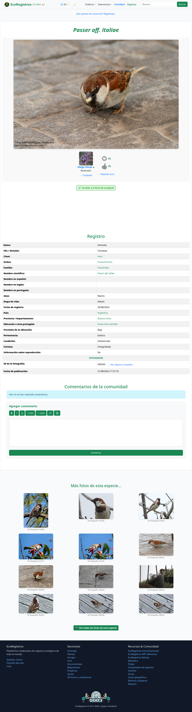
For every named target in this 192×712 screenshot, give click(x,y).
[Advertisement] (96, 211)
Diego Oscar (85, 167)
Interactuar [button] (104, 4)
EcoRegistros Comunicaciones (143, 650)
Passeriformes (105, 262)
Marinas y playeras (137, 680)
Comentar (96, 452)
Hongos (71, 657)
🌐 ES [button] (64, 4)
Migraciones (73, 667)
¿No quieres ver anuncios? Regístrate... (96, 13)
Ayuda (70, 674)
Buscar (182, 4)
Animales (72, 650)
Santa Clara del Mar (108, 324)
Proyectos (72, 670)
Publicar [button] (89, 4)
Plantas (71, 654)
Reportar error (106, 174)
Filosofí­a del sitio (15, 662)
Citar (9, 666)
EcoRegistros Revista (138, 657)
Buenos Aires (104, 318)
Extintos (132, 670)
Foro (69, 660)
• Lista (30, 413)
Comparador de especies (141, 667)
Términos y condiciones (79, 677)
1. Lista (41, 413)
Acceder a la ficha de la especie (96, 187)
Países (131, 664)
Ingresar (131, 4)
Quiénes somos (15, 659)
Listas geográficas (137, 677)
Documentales (74, 664)
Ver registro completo (120, 364)
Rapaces (132, 683)
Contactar (86, 175)
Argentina (103, 312)
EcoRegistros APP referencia (142, 654)
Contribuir (119, 4)
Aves (100, 256)
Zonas (131, 674)
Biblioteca (133, 660)
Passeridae (103, 267)
